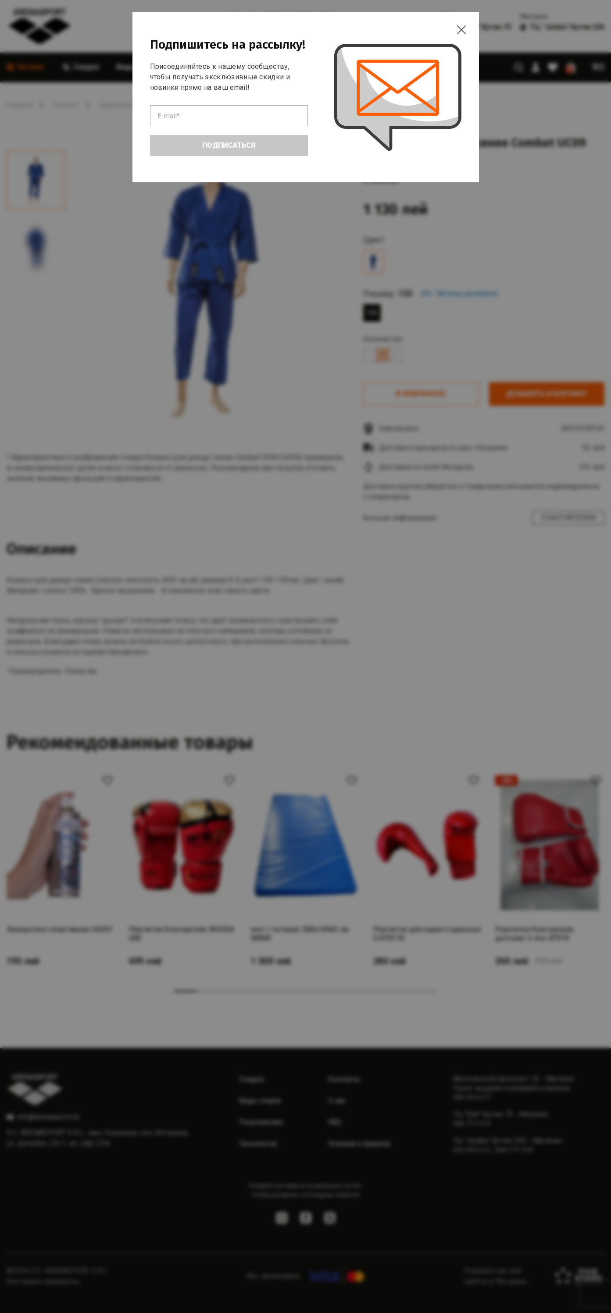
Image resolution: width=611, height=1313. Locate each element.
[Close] (461, 30)
